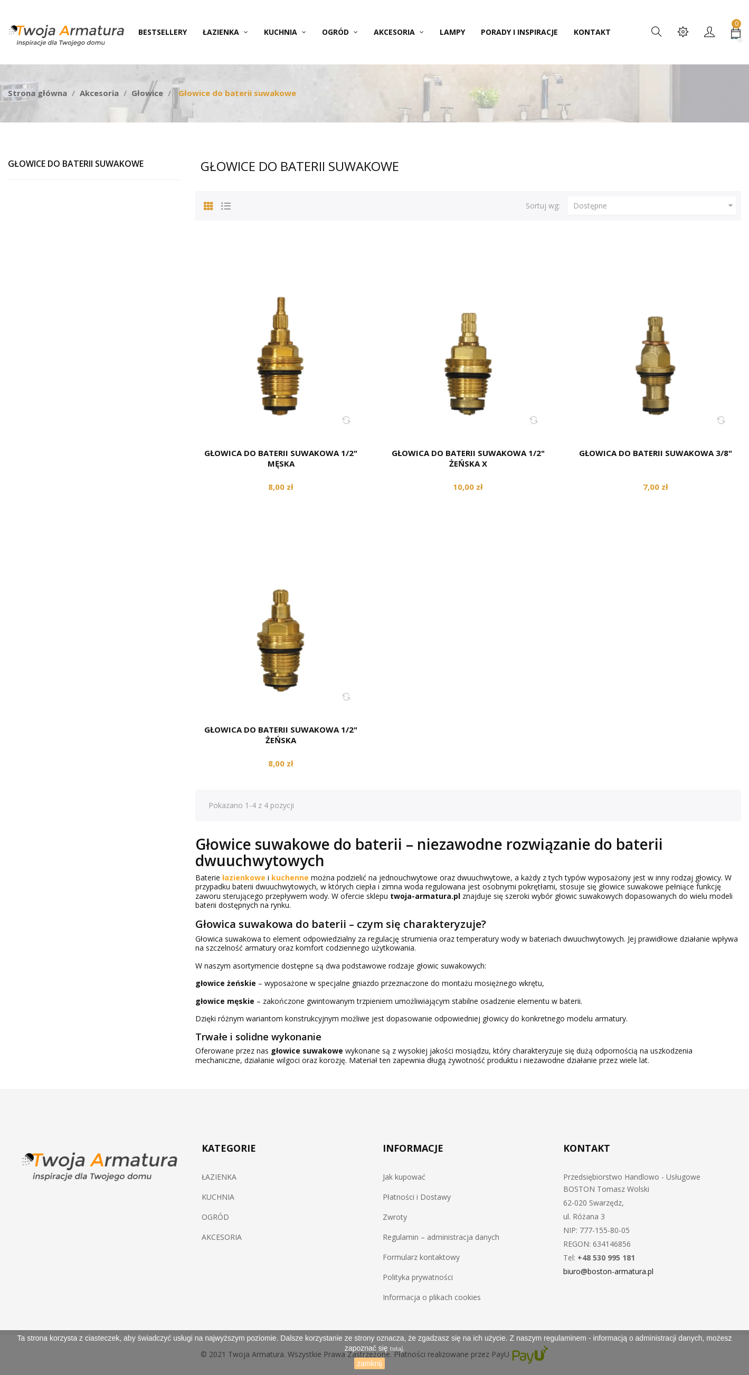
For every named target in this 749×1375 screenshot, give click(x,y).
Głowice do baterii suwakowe (76, 163)
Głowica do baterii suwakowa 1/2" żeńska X (468, 458)
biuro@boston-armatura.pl (608, 1271)
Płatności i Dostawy (417, 1197)
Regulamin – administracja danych (441, 1237)
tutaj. (397, 1349)
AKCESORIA (222, 1237)
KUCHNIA (218, 1197)
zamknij (369, 1363)
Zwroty (395, 1217)
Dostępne (654, 205)
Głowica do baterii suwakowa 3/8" (655, 453)
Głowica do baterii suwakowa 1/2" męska (280, 458)
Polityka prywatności (418, 1277)
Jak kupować (404, 1177)
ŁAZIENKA (219, 1177)
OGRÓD (215, 1217)
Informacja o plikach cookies (432, 1297)
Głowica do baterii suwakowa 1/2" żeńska (280, 734)
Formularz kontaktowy (421, 1257)
